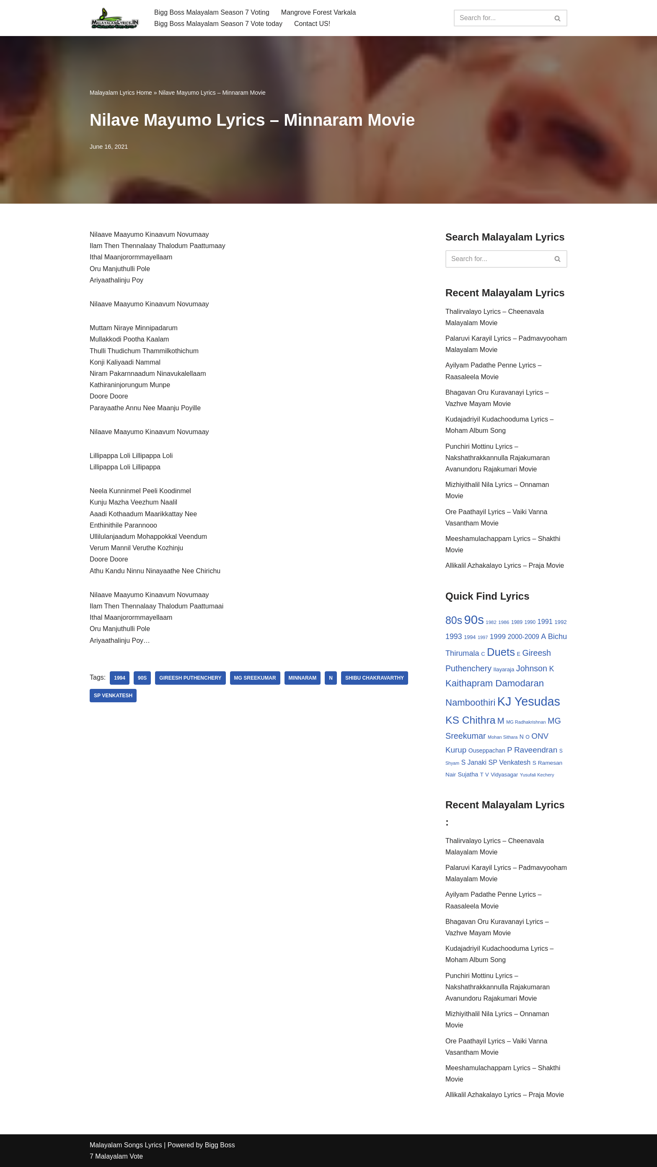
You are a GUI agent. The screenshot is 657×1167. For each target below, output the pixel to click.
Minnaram (303, 678)
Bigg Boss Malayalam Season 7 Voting (211, 12)
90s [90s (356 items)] (474, 619)
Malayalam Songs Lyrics (126, 1145)
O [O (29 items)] (527, 737)
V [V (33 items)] (487, 774)
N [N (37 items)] (522, 736)
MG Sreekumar (255, 678)
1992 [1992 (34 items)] (560, 622)
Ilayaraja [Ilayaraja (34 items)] (503, 669)
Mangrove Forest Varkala (318, 12)
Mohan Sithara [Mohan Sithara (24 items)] (502, 737)
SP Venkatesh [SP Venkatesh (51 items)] (510, 762)
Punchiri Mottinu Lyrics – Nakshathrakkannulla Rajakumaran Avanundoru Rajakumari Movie (497, 458)
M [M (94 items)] (500, 720)
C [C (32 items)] (483, 654)
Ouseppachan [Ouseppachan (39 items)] (486, 750)
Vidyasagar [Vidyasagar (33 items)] (504, 774)
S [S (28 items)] (561, 751)
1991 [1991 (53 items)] (545, 621)
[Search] (501, 18)
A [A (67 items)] (543, 636)
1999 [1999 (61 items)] (498, 636)
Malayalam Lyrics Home (121, 92)
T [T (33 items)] (482, 774)
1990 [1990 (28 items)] (530, 622)
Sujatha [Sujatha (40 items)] (468, 774)
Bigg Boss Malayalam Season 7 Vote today (218, 23)
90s (142, 678)
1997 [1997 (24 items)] (483, 637)
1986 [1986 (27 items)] (503, 622)
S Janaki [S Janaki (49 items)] (473, 762)
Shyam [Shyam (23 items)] (452, 763)
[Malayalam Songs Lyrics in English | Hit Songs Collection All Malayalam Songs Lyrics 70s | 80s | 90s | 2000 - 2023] (115, 18)
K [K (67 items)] (551, 669)
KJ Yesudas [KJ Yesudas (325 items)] (528, 701)
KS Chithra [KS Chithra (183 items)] (470, 720)
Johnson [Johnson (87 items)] (531, 668)
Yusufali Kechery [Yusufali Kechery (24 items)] (537, 774)
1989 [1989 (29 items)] (516, 622)
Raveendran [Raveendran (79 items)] (535, 749)
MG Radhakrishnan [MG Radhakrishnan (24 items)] (526, 722)
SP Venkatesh (113, 696)
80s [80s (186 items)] (453, 620)
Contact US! (312, 23)
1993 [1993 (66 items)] (453, 636)
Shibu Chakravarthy (374, 678)
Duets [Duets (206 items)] (501, 652)
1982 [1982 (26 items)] (491, 622)
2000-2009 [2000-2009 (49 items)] (523, 636)
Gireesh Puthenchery (190, 678)
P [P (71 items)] (509, 749)
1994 (119, 678)
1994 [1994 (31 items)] (470, 637)
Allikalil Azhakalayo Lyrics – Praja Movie (504, 565)
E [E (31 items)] (518, 654)
